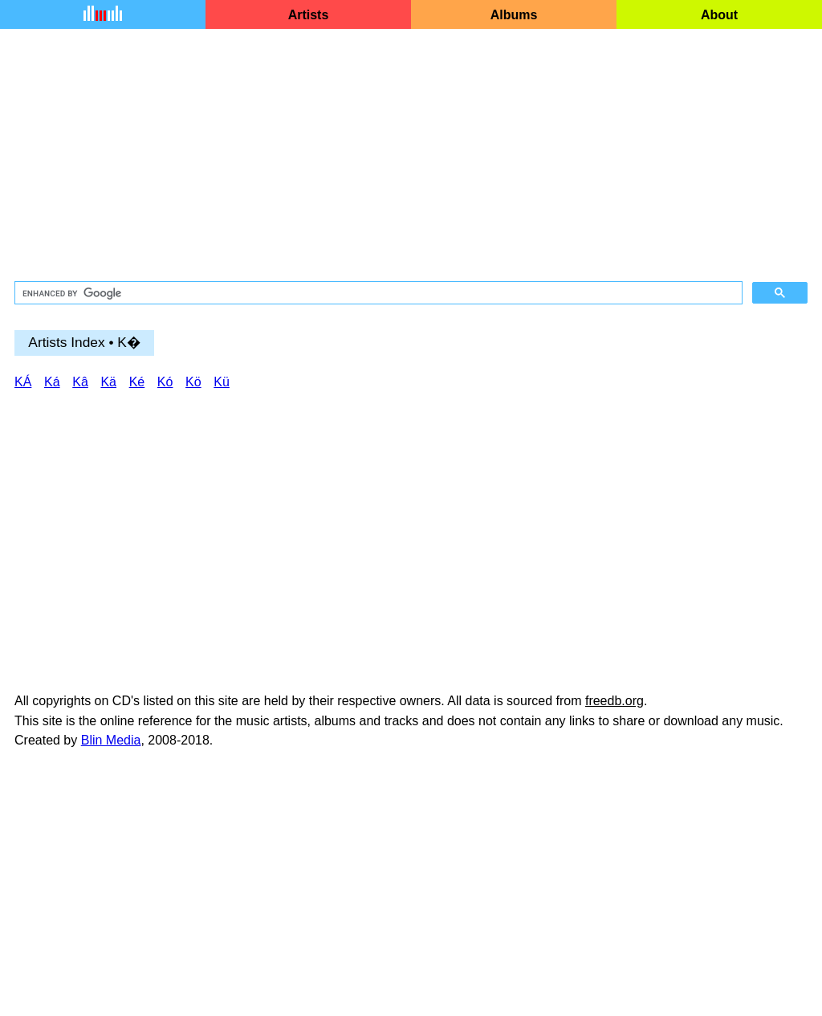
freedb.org (614, 701)
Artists (308, 15)
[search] (376, 293)
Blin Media (111, 740)
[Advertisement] (411, 155)
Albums (514, 15)
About (719, 15)
